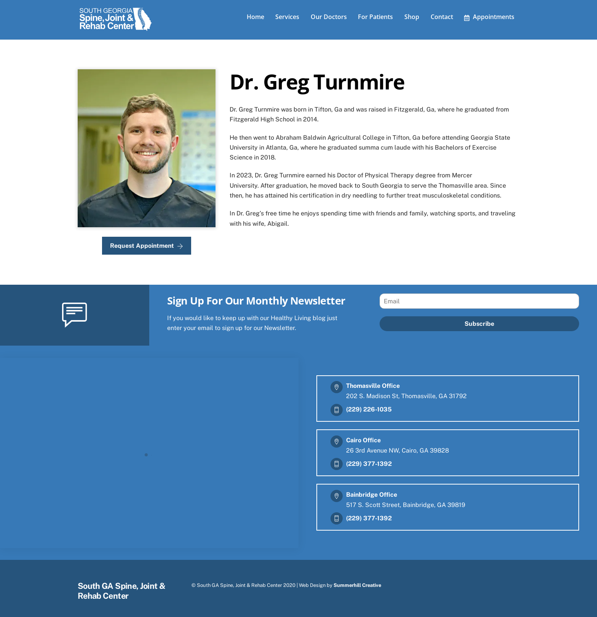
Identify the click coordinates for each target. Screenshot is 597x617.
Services (287, 17)
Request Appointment (146, 243)
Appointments (489, 17)
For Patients (375, 17)
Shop (411, 17)
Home (255, 17)
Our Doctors (329, 17)
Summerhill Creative (357, 582)
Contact (442, 17)
